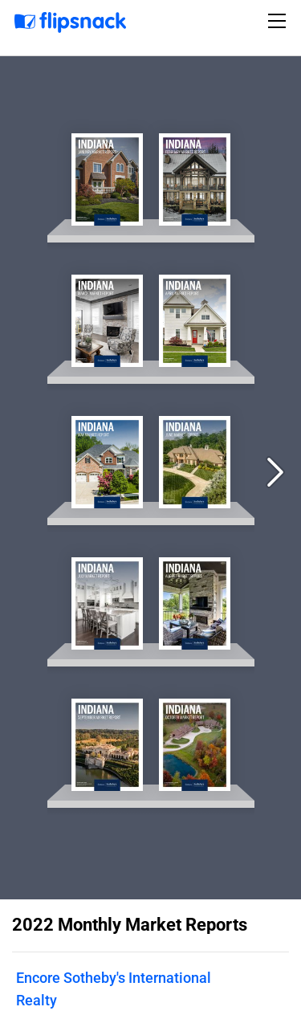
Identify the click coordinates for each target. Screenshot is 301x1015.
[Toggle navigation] (279, 21)
